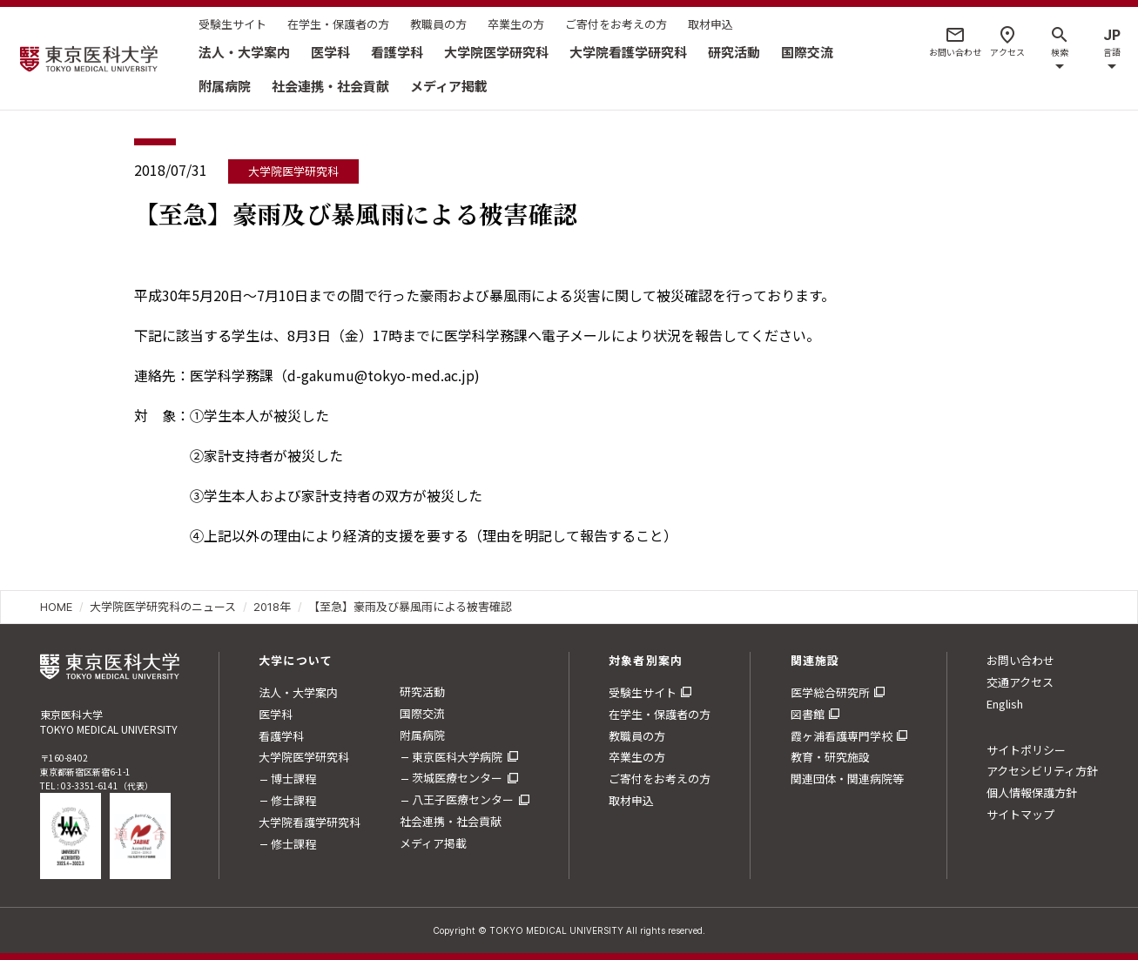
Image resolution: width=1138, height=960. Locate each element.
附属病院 (225, 86)
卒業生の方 (516, 24)
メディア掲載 (449, 86)
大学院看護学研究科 (628, 52)
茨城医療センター (457, 777)
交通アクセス (1020, 682)
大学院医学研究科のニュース (163, 607)
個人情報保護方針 (1031, 792)
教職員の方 (438, 24)
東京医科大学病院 (457, 757)
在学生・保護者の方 (338, 24)
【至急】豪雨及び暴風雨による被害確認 (410, 607)
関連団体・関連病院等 (847, 778)
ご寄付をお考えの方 (616, 24)
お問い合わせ (1020, 660)
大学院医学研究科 (496, 52)
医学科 (330, 52)
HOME (56, 607)
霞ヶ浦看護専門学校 (841, 736)
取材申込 (710, 24)
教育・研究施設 (830, 757)
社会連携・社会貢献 (330, 86)
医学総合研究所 (830, 692)
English (1004, 703)
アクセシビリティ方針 (1042, 770)
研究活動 (734, 52)
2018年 (272, 607)
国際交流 (807, 52)
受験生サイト (232, 24)
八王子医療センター (463, 799)
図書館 (808, 714)
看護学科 (397, 52)
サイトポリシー (1026, 750)
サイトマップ (1020, 814)
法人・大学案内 (244, 52)
